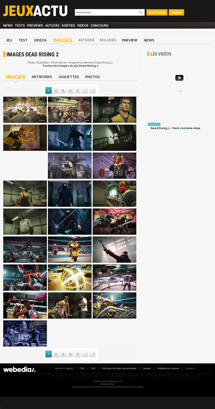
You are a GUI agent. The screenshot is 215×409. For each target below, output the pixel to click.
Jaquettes (68, 77)
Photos (92, 77)
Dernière (89, 90)
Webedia (119, 381)
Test (23, 40)
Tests (20, 25)
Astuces (52, 25)
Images (62, 40)
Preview (130, 40)
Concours (99, 25)
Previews (35, 25)
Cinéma (176, 12)
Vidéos (82, 25)
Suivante (82, 90)
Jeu (9, 40)
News (8, 25)
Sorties (68, 25)
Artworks (42, 77)
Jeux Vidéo (157, 12)
